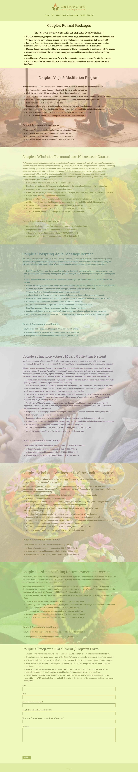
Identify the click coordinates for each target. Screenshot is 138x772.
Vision (58, 15)
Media (83, 15)
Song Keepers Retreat (70, 15)
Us (53, 15)
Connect (90, 15)
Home (47, 15)
